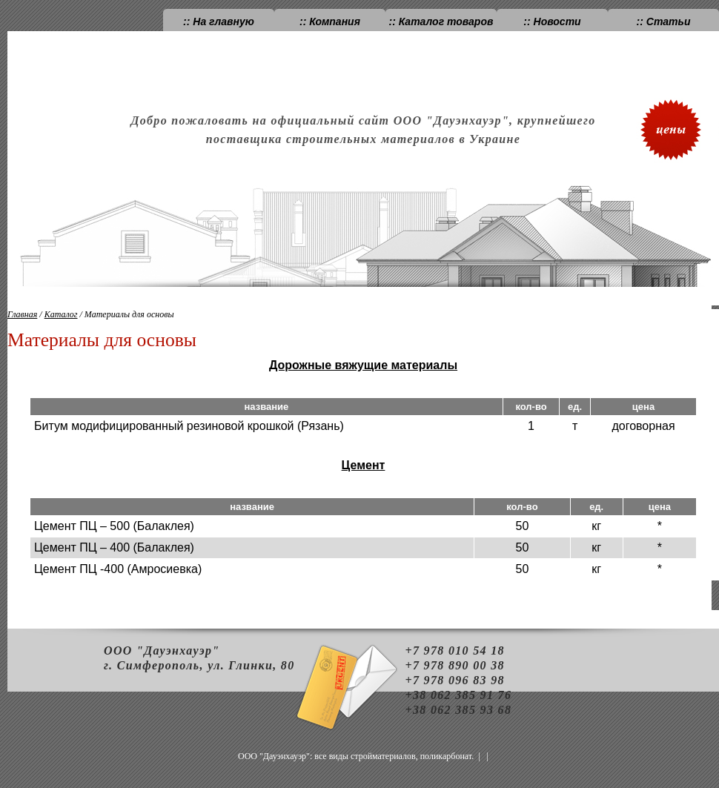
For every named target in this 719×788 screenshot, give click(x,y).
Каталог (61, 314)
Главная (22, 314)
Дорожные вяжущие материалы (363, 365)
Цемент (363, 465)
